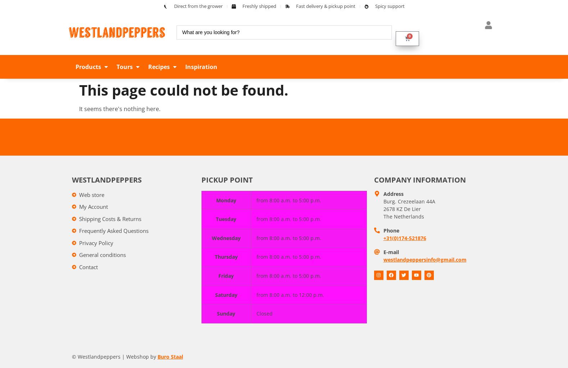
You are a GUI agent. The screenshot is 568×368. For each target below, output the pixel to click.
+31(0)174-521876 (404, 238)
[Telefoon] (377, 230)
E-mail (391, 252)
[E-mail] (377, 252)
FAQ (334, 67)
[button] (92, 67)
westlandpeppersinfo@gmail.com (425, 259)
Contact (433, 67)
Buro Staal (170, 356)
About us (395, 67)
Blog (361, 67)
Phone (391, 230)
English (474, 66)
